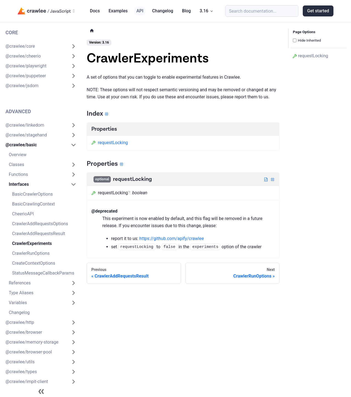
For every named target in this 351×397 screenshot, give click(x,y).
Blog (186, 10)
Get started (318, 10)
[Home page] (92, 31)
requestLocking (109, 142)
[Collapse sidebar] (41, 391)
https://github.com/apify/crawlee (171, 238)
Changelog (162, 10)
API (139, 10)
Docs (95, 10)
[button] (41, 46)
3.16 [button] (204, 10)
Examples (118, 10)
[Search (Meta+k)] (261, 11)
